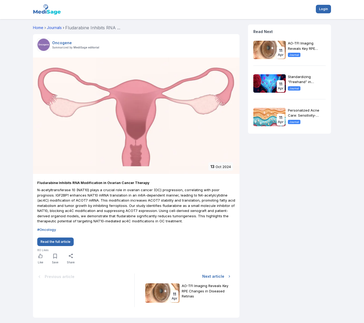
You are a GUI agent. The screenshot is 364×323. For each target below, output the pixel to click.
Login (323, 9)
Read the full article (55, 242)
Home (38, 27)
